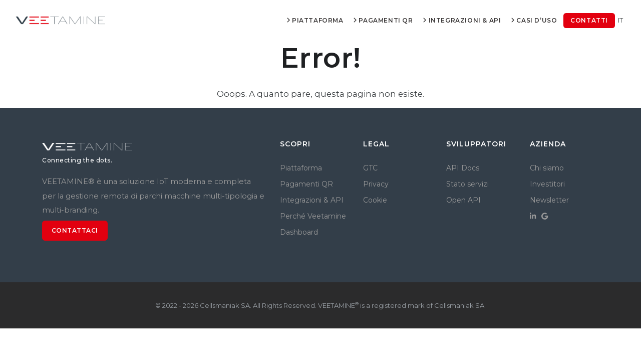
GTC (370, 167)
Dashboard (299, 232)
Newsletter (549, 200)
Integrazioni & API (462, 20)
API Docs (462, 167)
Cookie (375, 200)
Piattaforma (314, 20)
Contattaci (75, 230)
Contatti (589, 20)
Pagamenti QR (383, 20)
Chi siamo (547, 167)
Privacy (376, 184)
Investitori (547, 184)
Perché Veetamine (313, 216)
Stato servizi (467, 184)
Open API (463, 200)
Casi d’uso (534, 20)
